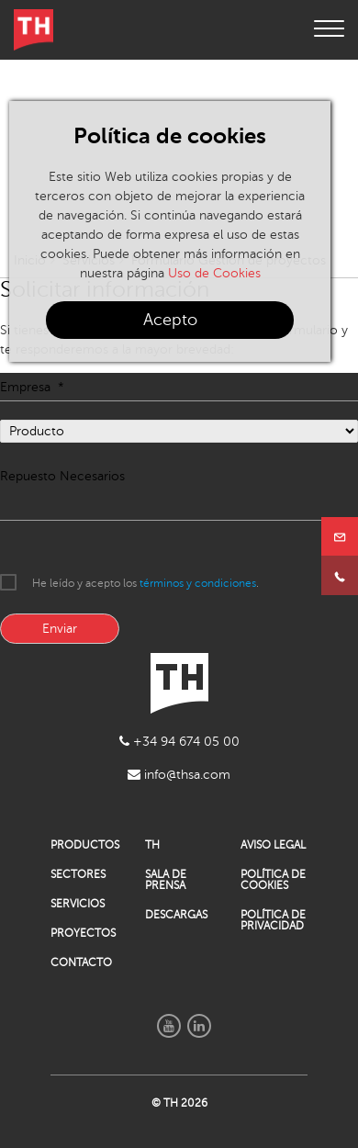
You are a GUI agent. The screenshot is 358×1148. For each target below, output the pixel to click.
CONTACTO (81, 962)
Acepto (170, 319)
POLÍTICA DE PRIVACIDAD (273, 920)
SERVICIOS (77, 903)
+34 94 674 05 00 (179, 741)
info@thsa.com (179, 775)
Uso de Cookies (214, 273)
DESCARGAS (176, 914)
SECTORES (78, 874)
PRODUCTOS (84, 844)
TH (152, 844)
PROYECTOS (83, 933)
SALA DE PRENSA (165, 880)
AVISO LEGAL (273, 844)
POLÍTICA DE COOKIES (273, 880)
